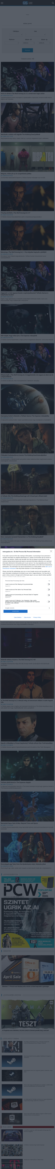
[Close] (51, 551)
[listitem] (27, 581)
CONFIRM (15, 611)
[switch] (48, 584)
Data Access (27, 617)
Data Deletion (17, 617)
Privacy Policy (37, 617)
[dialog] (27, 584)
